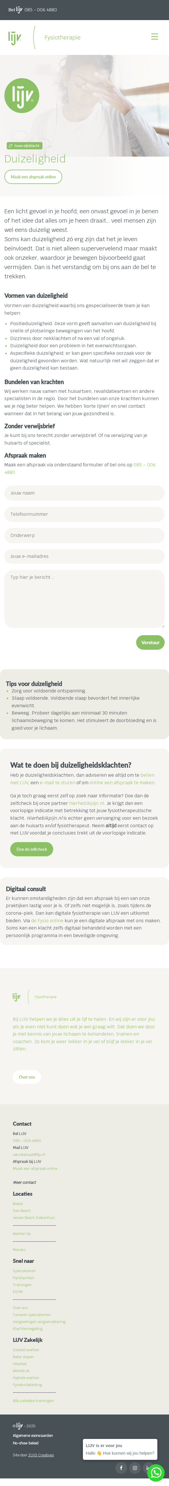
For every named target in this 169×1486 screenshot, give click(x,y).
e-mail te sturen (57, 783)
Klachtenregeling (27, 1328)
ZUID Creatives (41, 1455)
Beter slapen (23, 1356)
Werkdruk (21, 1370)
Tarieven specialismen (32, 1314)
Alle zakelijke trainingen (33, 1400)
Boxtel (18, 1203)
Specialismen (24, 1270)
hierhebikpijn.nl (86, 803)
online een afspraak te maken (122, 783)
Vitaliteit (19, 1363)
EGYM (18, 1291)
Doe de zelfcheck (32, 849)
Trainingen (22, 1284)
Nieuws (19, 1249)
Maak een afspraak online (33, 176)
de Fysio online (47, 921)
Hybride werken (26, 1377)
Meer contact (24, 1182)
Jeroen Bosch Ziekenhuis (34, 1217)
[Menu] (156, 37)
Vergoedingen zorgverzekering (39, 1321)
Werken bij (22, 1233)
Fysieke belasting (27, 1384)
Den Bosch (22, 1210)
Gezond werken (26, 1349)
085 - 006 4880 (40, 9)
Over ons (27, 1077)
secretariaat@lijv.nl (29, 1154)
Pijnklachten (23, 1277)
